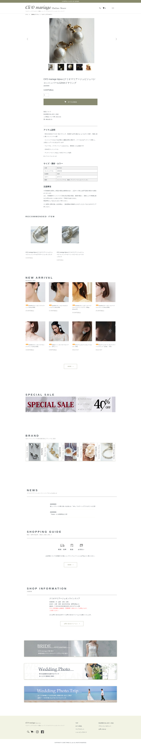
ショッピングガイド (86, 740)
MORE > (70, 376)
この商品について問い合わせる (52, 123)
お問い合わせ (104, 737)
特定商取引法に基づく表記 (51, 121)
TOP (82, 730)
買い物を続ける (48, 126)
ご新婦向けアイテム (36, 14)
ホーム (27, 14)
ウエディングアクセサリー (50, 14)
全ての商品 (84, 733)
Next (115, 34)
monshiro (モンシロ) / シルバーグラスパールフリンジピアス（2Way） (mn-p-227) (81, 314)
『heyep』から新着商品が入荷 (58, 522)
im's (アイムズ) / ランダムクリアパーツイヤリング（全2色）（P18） (105, 354)
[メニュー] (112, 8)
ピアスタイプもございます (52, 162)
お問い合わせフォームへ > (72, 631)
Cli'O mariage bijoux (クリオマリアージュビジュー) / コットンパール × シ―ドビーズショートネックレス (70, 261)
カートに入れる (70, 108)
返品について (47, 118)
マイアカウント (85, 737)
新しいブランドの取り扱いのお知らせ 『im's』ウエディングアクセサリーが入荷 (72, 514)
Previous (28, 34)
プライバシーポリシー (106, 733)
